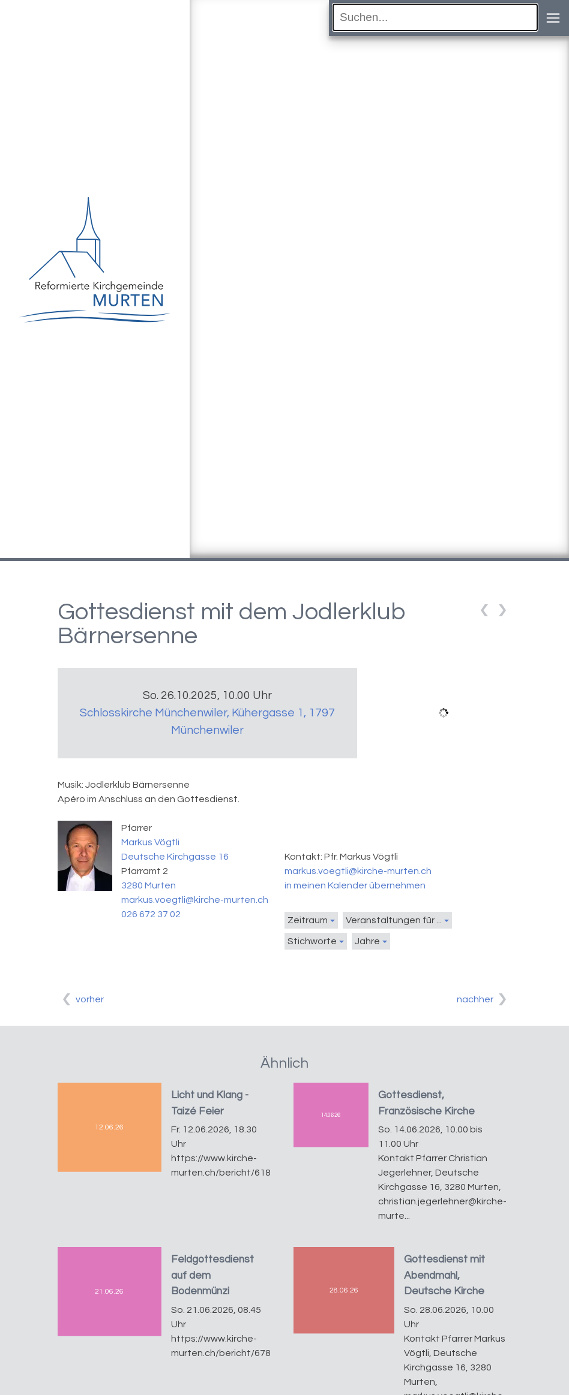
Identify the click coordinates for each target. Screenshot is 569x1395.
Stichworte (312, 941)
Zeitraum (308, 920)
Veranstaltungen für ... (394, 920)
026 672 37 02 (151, 914)
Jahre (367, 941)
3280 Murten (148, 885)
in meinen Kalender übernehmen (355, 885)
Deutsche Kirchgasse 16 (175, 856)
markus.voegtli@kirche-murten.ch (194, 900)
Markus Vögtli (150, 842)
